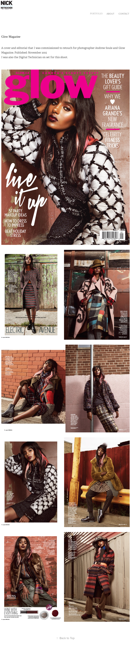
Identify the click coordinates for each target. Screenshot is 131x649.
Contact (123, 13)
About (110, 13)
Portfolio (96, 13)
